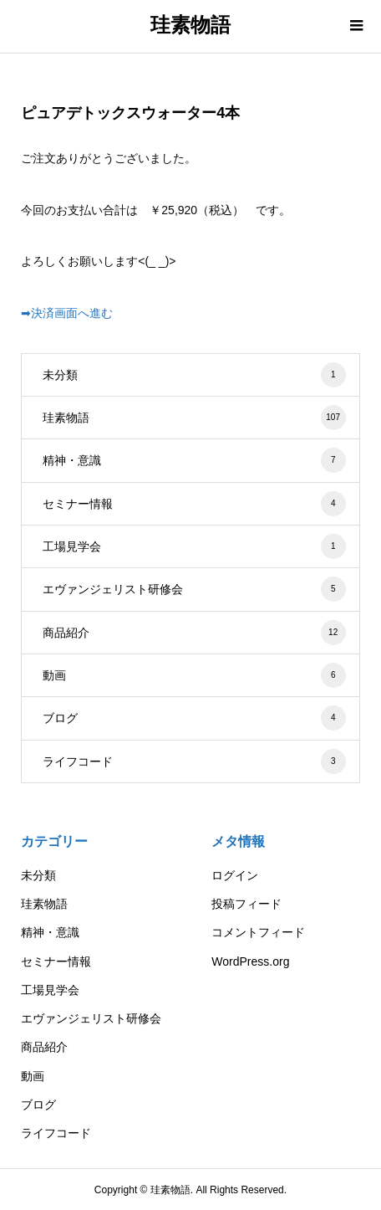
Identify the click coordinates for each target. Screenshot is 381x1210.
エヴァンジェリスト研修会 (194, 589)
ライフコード (194, 761)
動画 (194, 675)
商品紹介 (194, 632)
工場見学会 (194, 546)
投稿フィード (246, 903)
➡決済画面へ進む (67, 313)
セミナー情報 (194, 503)
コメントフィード (258, 932)
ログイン (234, 875)
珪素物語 (190, 24)
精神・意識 (194, 460)
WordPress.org (250, 961)
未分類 (194, 374)
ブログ (194, 718)
